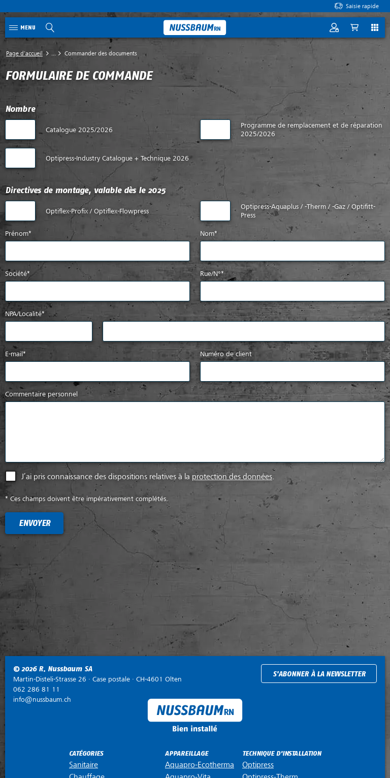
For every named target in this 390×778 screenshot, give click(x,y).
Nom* (208, 233)
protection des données (232, 476)
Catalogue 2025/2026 (79, 130)
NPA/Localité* (25, 313)
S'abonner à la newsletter (319, 674)
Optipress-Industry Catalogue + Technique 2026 (117, 158)
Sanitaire (83, 764)
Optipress (258, 764)
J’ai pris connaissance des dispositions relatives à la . (147, 476)
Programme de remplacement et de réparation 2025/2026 (311, 129)
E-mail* (15, 354)
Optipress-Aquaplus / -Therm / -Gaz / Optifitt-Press (308, 211)
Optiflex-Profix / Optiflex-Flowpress (97, 211)
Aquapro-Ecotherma (199, 764)
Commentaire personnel (41, 394)
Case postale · (97, 679)
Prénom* (18, 233)
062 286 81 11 (36, 689)
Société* (17, 273)
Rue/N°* (212, 273)
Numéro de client (226, 354)
